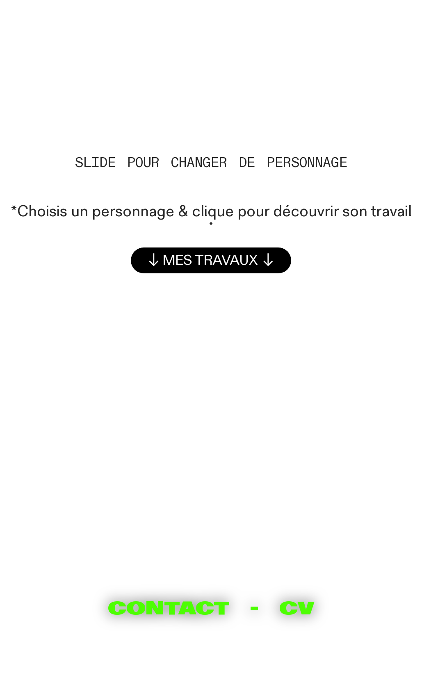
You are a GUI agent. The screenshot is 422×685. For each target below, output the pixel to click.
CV (297, 608)
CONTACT (168, 608)
